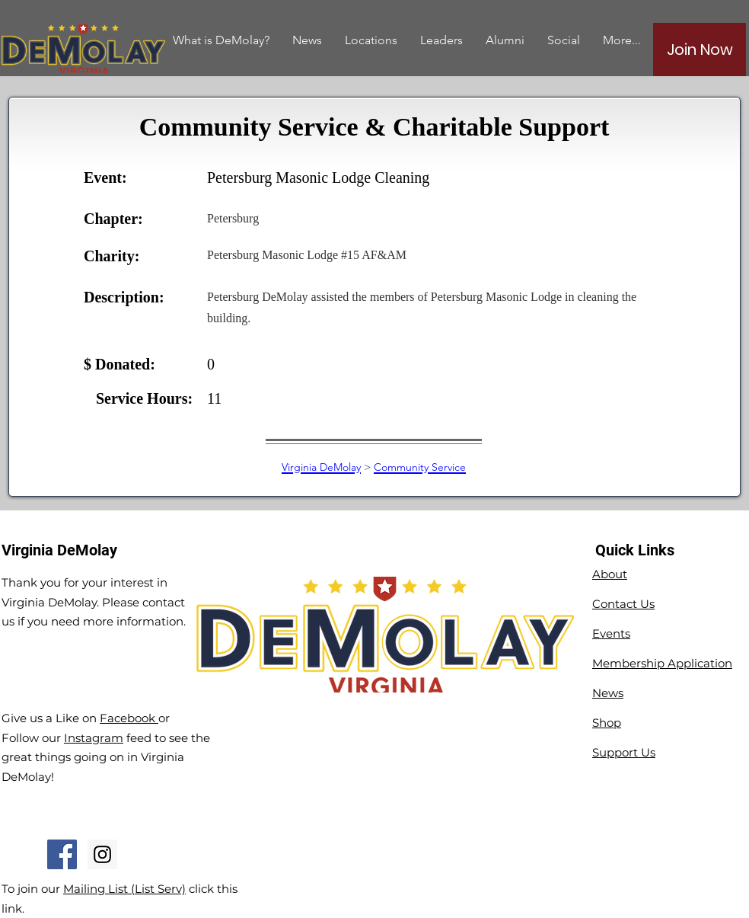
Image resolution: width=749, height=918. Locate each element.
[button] (505, 40)
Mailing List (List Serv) (124, 888)
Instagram (93, 738)
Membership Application (662, 663)
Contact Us (623, 604)
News (607, 693)
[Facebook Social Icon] (62, 854)
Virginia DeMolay (321, 467)
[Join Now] (699, 49)
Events (611, 633)
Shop (606, 722)
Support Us (623, 752)
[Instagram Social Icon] (102, 854)
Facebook (129, 718)
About (609, 574)
